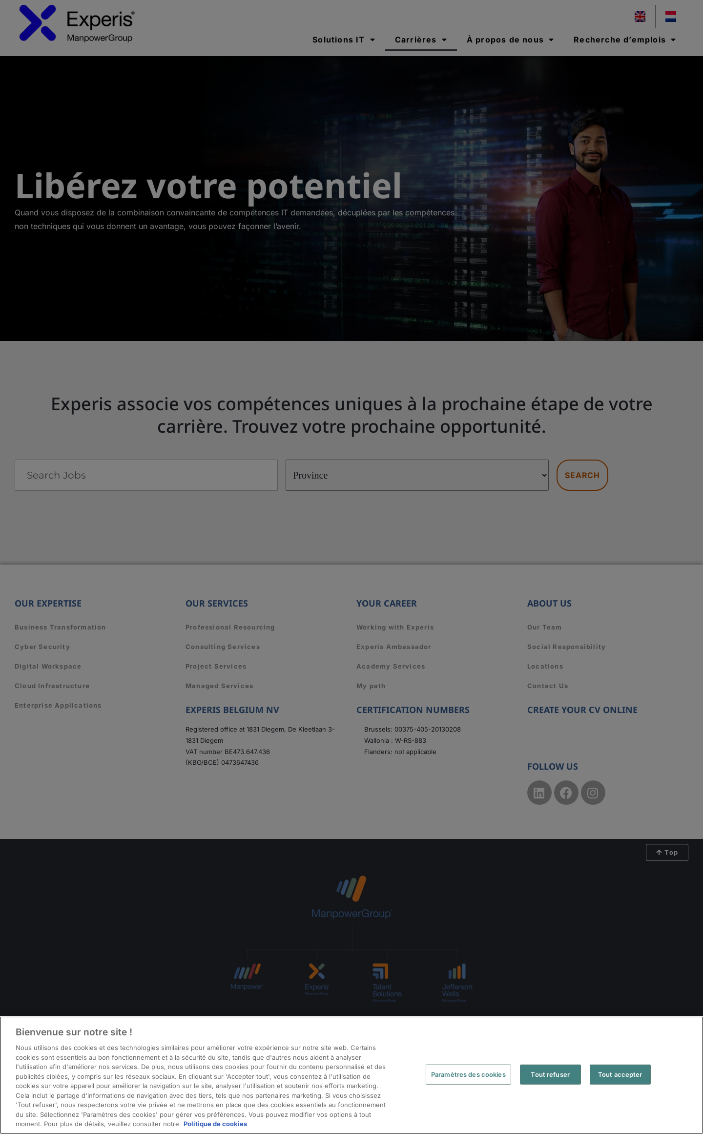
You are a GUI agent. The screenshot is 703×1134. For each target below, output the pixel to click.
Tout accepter (620, 1074)
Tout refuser (550, 1074)
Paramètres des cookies (468, 1074)
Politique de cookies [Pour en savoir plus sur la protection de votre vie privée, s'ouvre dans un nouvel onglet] (215, 1124)
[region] (351, 1075)
